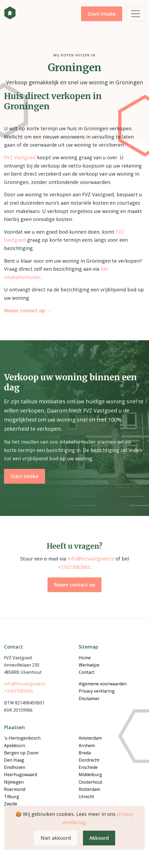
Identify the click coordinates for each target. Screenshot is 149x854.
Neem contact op (74, 584)
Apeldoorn (14, 745)
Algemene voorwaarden (103, 684)
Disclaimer (89, 698)
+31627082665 (74, 567)
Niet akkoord (56, 838)
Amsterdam (90, 738)
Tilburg (11, 796)
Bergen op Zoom (21, 753)
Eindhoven (14, 767)
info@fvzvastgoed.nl (90, 558)
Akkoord (99, 838)
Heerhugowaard (20, 774)
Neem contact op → (27, 310)
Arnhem (87, 745)
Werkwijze (89, 665)
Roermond (14, 789)
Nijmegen (14, 782)
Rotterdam (89, 789)
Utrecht (86, 796)
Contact (86, 672)
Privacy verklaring (97, 691)
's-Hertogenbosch (22, 738)
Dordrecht (89, 760)
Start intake (102, 13)
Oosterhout (90, 782)
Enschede (88, 767)
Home (85, 658)
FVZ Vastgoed (10, 12)
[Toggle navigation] (135, 13)
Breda (85, 753)
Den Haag (14, 760)
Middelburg (90, 774)
